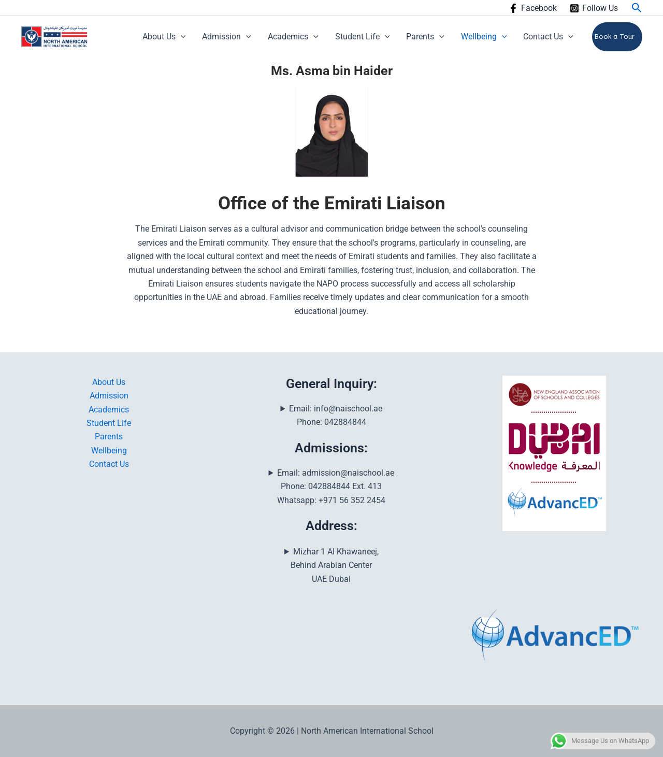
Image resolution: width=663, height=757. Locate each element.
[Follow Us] (593, 8)
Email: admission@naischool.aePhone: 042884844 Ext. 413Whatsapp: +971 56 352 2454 (335, 486)
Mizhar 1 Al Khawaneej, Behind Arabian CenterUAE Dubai (334, 565)
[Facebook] (533, 8)
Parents (425, 37)
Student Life (362, 37)
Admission (226, 37)
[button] (636, 8)
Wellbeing (484, 37)
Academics (293, 37)
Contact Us (548, 37)
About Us (164, 37)
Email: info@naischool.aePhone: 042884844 (335, 415)
